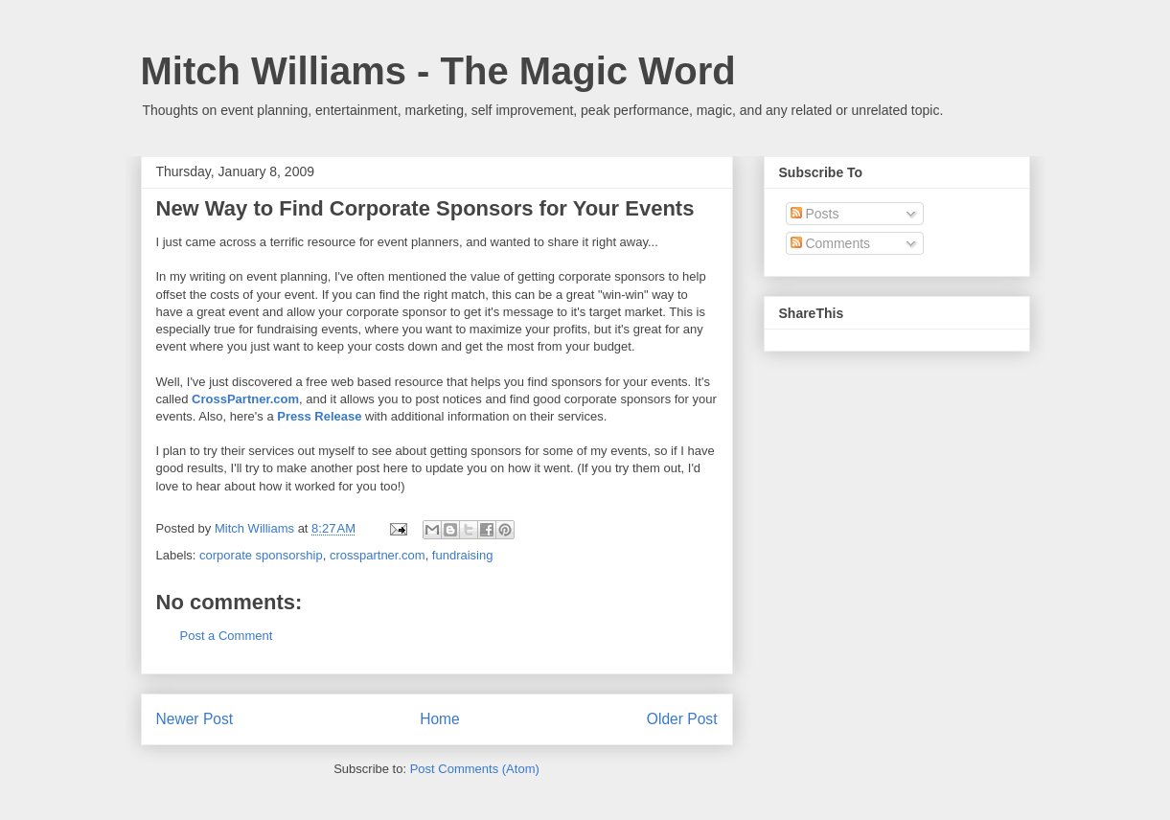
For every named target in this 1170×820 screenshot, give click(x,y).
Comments (831, 243)
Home (440, 719)
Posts (815, 213)
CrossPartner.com (245, 399)
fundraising (462, 555)
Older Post (682, 719)
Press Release (319, 416)
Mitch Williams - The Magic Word (438, 71)
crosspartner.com (377, 555)
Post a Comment (226, 635)
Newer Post (195, 719)
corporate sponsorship (261, 555)
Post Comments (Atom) (474, 769)
